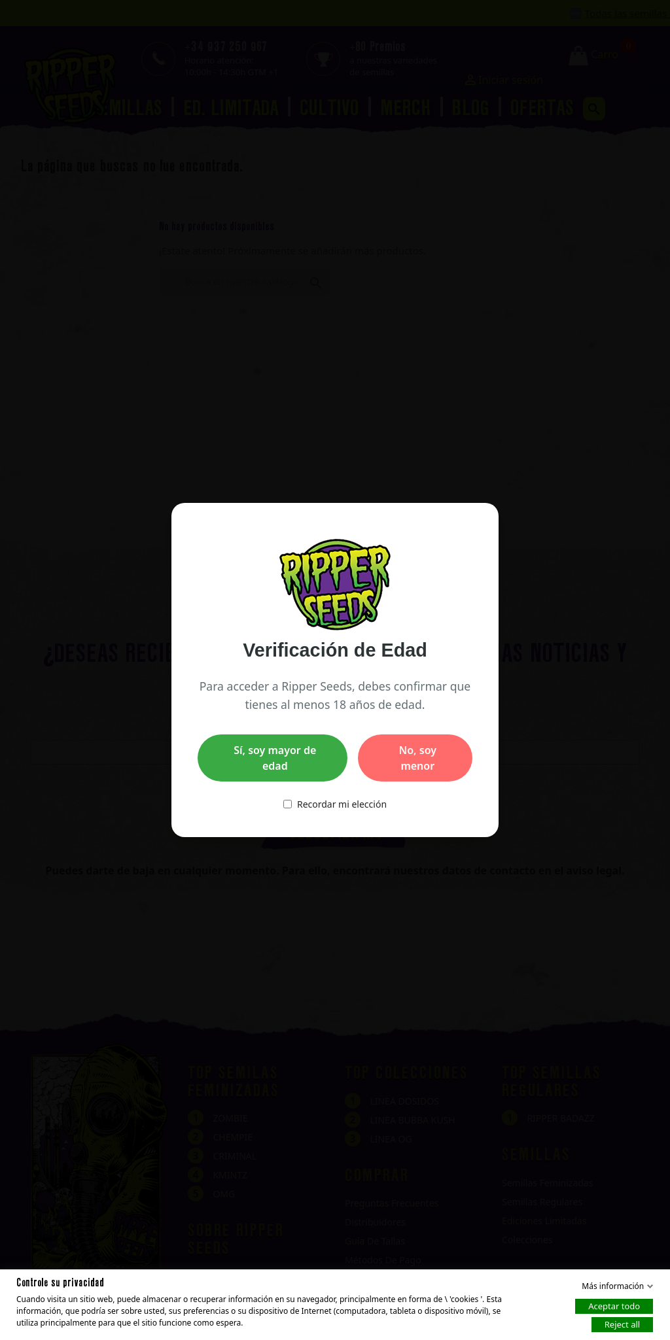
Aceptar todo (614, 1306)
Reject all (622, 1324)
